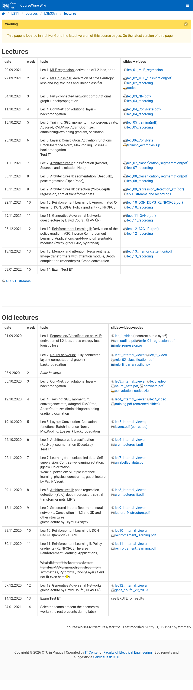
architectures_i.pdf (129, 445)
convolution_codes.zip (132, 391)
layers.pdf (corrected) (131, 427)
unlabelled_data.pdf (130, 462)
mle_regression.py (128, 345)
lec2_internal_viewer (130, 355)
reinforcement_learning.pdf (135, 535)
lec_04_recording (140, 114)
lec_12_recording (140, 233)
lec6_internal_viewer (130, 440)
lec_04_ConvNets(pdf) (144, 109)
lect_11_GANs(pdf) (141, 216)
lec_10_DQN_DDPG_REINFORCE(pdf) (155, 202)
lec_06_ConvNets (140, 140)
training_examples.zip (143, 145)
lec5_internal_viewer (130, 422)
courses (32, 13)
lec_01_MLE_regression (145, 70)
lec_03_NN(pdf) (139, 96)
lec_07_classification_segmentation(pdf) (158, 163)
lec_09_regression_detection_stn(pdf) (155, 189)
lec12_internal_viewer (131, 585)
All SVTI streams (18, 281)
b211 (15, 13)
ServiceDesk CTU (106, 657)
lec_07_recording (140, 168)
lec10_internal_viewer (131, 531)
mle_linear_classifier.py (132, 365)
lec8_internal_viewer (130, 490)
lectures (70, 13)
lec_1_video (123, 336)
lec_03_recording (140, 101)
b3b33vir (51, 13)
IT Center (92, 652)
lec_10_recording (140, 207)
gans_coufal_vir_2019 (131, 590)
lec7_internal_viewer (130, 458)
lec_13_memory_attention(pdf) (150, 251)
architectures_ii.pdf (129, 495)
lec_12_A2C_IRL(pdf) (143, 229)
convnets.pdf (154, 386)
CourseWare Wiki (24, 5)
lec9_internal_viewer (130, 508)
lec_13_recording (140, 256)
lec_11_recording (140, 220)
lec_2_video (158, 355)
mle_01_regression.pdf (157, 341)
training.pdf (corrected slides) (137, 404)
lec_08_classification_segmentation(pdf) (158, 176)
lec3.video (157, 381)
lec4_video (158, 399)
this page (166, 36)
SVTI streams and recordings (149, 194)
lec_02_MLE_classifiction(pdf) (150, 78)
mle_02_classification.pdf (134, 360)
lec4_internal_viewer (130, 399)
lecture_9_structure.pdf (132, 513)
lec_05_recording (140, 127)
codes (131, 88)
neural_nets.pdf (126, 386)
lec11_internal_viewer (131, 544)
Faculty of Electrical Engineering (127, 652)
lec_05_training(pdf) (142, 122)
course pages (110, 36)
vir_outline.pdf (125, 341)
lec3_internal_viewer (130, 381)
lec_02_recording (140, 83)
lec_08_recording (140, 181)
